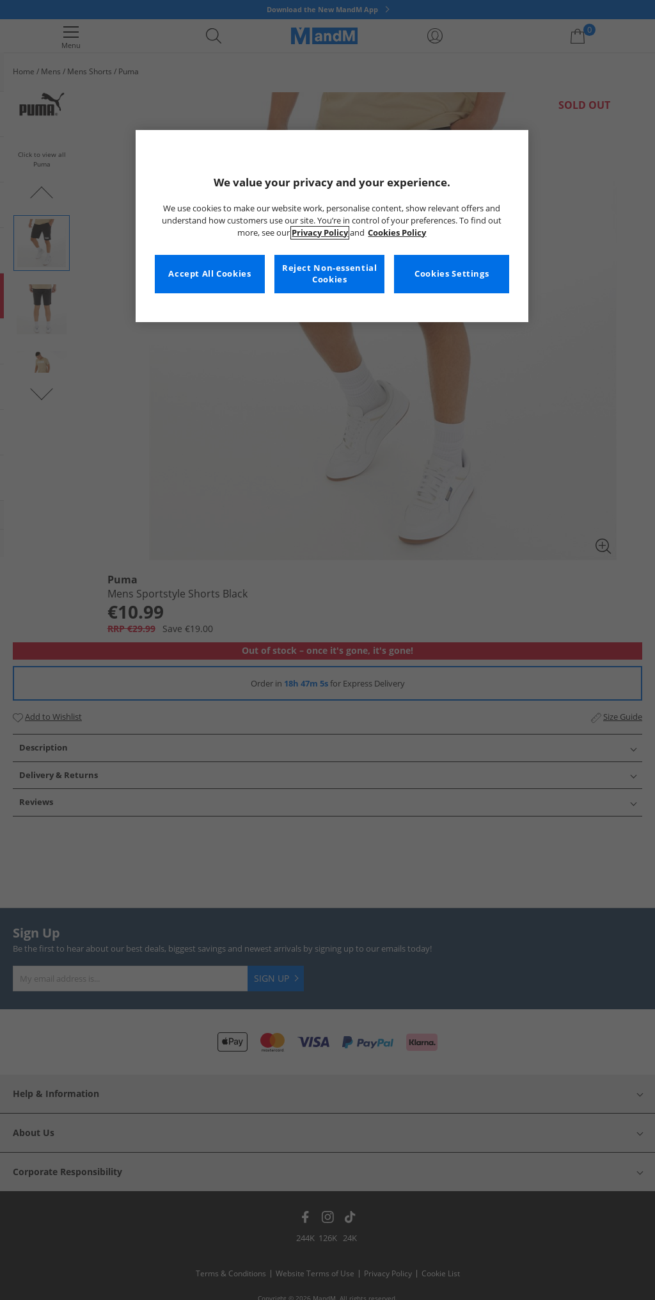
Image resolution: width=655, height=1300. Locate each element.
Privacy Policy (320, 232)
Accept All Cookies (209, 273)
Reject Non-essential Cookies (329, 274)
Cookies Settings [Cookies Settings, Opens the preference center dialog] (451, 273)
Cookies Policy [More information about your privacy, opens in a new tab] (397, 232)
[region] (332, 226)
